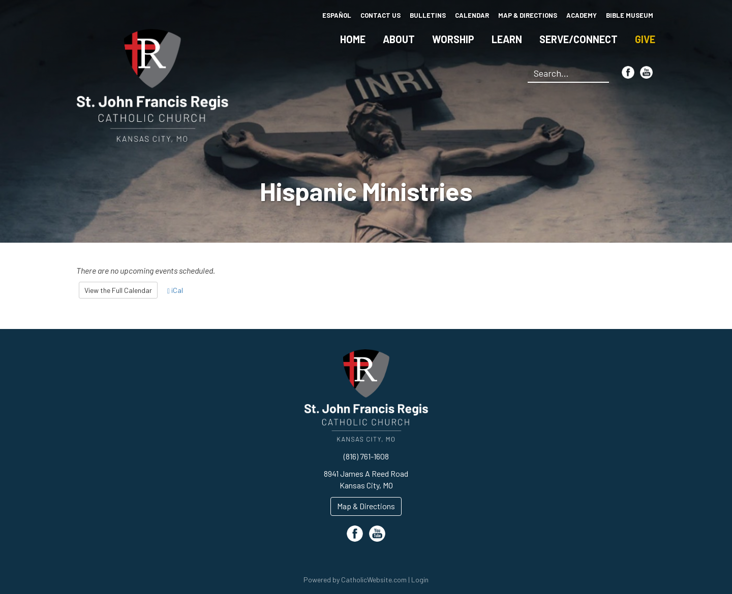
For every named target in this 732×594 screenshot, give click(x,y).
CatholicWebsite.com (374, 579)
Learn (507, 39)
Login (420, 579)
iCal (175, 290)
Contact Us (380, 15)
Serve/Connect (578, 39)
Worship (453, 39)
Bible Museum (629, 15)
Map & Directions (527, 15)
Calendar (472, 15)
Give (645, 39)
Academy (581, 15)
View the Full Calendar (118, 290)
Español (336, 15)
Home (352, 39)
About (399, 39)
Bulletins (428, 15)
